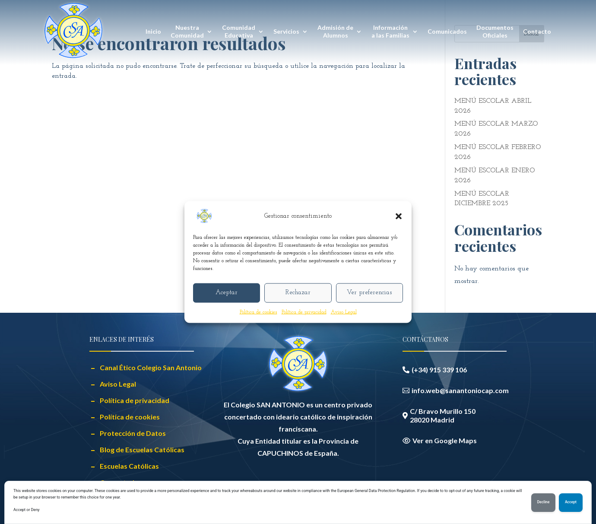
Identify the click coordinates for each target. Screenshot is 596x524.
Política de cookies (258, 311)
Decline (542, 502)
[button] (398, 216)
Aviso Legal (344, 311)
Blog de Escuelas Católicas (142, 449)
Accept (570, 502)
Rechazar (298, 292)
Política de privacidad (304, 311)
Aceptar (227, 292)
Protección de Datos (133, 433)
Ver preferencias (369, 292)
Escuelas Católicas (129, 466)
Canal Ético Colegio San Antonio (151, 367)
